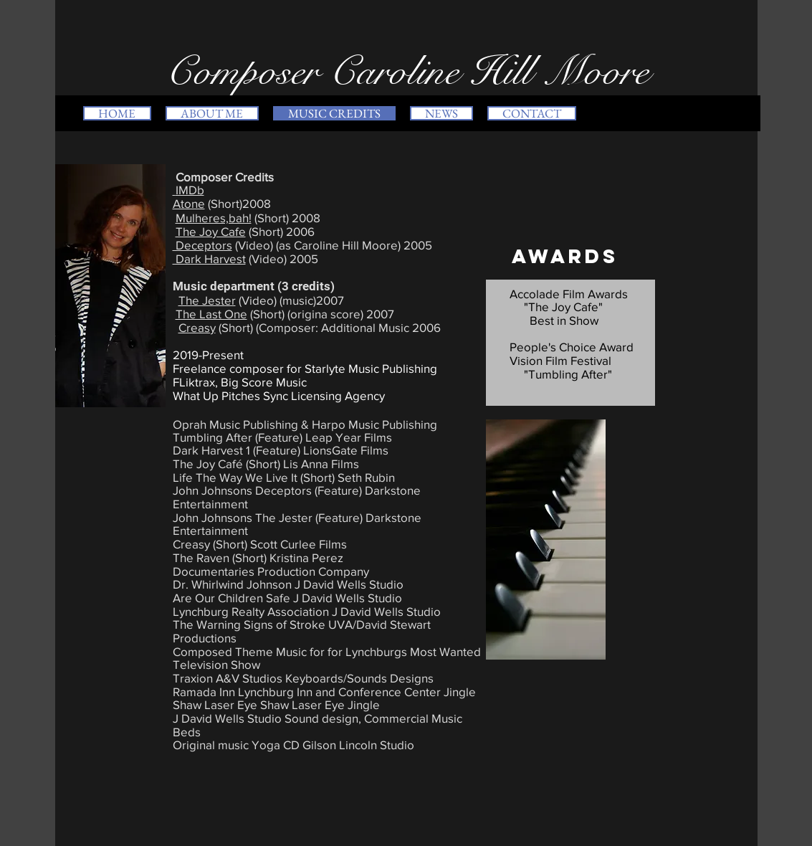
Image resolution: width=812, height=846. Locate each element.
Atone (189, 203)
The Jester (207, 300)
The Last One (211, 313)
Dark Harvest (209, 258)
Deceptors (202, 245)
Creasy (197, 327)
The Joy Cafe (211, 231)
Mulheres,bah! (214, 217)
